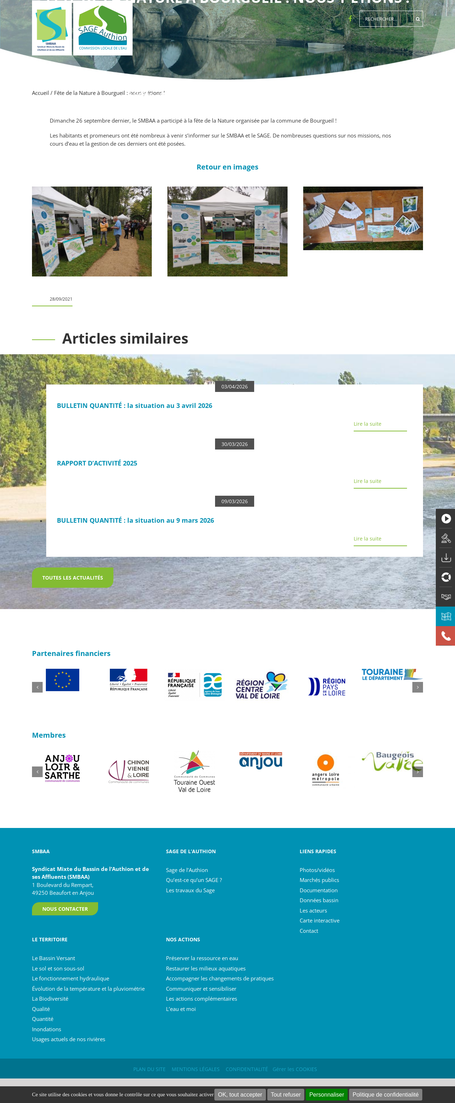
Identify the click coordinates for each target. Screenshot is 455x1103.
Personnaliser (326, 1095)
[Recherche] (418, 19)
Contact (309, 930)
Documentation (319, 890)
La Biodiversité (50, 998)
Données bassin (319, 900)
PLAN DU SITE (149, 1069)
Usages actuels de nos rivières (68, 1039)
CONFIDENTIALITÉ (247, 1069)
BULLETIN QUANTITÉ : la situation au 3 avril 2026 (134, 405)
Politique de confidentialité (386, 1095)
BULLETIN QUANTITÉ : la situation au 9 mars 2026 (135, 520)
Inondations (46, 1029)
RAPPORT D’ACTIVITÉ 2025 (97, 463)
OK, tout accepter (240, 1095)
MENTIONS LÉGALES (195, 1069)
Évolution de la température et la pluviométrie (88, 988)
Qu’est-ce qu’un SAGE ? (194, 879)
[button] (37, 687)
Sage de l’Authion (187, 869)
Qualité (41, 1008)
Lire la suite (367, 423)
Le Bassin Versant (53, 958)
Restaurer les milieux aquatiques (206, 968)
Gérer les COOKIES (295, 1069)
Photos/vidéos (317, 869)
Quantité (42, 1018)
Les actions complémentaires (201, 998)
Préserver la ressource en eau (202, 958)
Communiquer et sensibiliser (201, 988)
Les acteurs (313, 910)
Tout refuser (286, 1095)
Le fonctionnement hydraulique (70, 978)
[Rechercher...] (386, 19)
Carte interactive (319, 920)
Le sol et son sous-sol (58, 968)
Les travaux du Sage (190, 890)
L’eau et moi (181, 1008)
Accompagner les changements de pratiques (220, 978)
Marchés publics (319, 879)
